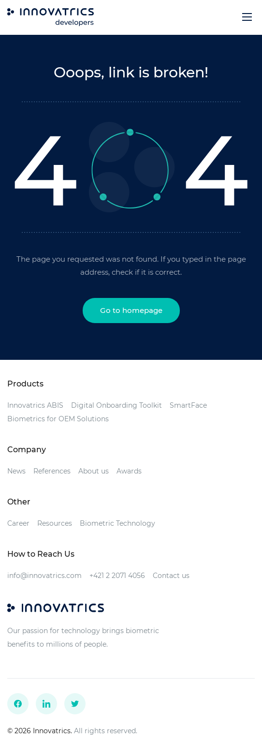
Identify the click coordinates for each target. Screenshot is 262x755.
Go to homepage (131, 310)
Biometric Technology (117, 523)
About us (93, 471)
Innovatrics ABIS (35, 405)
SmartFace (188, 405)
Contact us (171, 575)
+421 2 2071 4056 (117, 575)
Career (18, 523)
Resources (54, 523)
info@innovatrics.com (44, 575)
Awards (129, 471)
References (52, 471)
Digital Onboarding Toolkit (116, 405)
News (16, 471)
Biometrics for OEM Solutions (58, 419)
